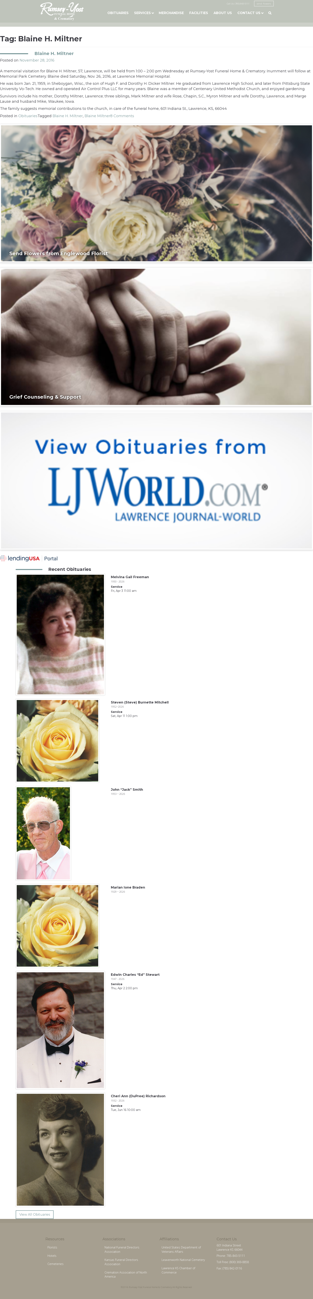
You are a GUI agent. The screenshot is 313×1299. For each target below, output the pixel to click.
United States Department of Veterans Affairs (181, 1249)
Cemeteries (55, 1264)
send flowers (264, 3)
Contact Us (248, 13)
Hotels (51, 1256)
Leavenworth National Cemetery (183, 1260)
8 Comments (122, 116)
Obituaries (118, 13)
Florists (52, 1247)
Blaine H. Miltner (54, 53)
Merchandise (171, 13)
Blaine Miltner (97, 116)
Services (142, 13)
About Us (223, 13)
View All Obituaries (34, 1214)
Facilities (198, 13)
